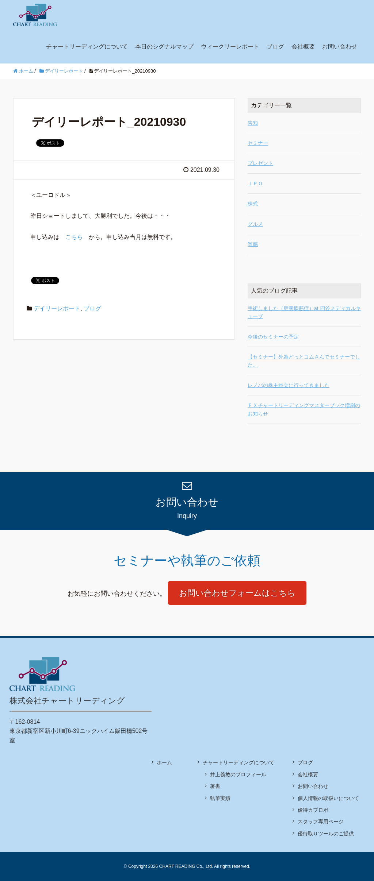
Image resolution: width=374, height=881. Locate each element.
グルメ (255, 224)
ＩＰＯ (255, 183)
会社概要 (303, 46)
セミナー (258, 143)
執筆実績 (220, 798)
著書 (215, 786)
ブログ (275, 46)
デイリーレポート (57, 308)
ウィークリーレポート (230, 46)
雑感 (253, 244)
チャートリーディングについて (87, 46)
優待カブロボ (313, 810)
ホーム (164, 762)
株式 (253, 203)
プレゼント (260, 163)
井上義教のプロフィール (238, 774)
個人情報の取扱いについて (328, 798)
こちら (74, 237)
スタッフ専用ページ (321, 821)
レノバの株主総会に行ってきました (288, 385)
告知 (253, 123)
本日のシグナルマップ (164, 46)
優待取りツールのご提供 (326, 833)
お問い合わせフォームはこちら (237, 593)
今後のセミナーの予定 (273, 337)
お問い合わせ (339, 46)
